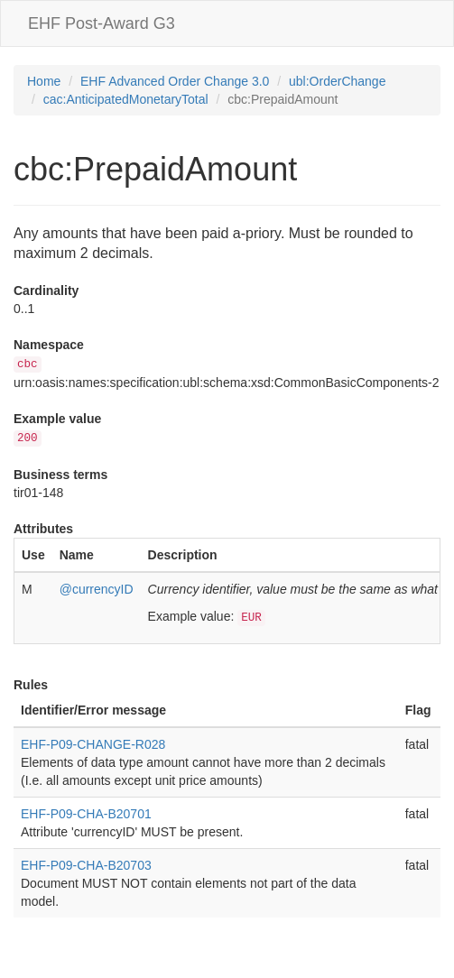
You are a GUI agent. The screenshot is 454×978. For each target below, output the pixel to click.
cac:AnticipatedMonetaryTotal (125, 99)
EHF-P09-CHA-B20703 (86, 865)
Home (43, 81)
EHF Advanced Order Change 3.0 (174, 81)
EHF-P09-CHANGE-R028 (93, 744)
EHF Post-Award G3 (101, 23)
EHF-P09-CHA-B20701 (86, 814)
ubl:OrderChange (337, 81)
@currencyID (97, 589)
